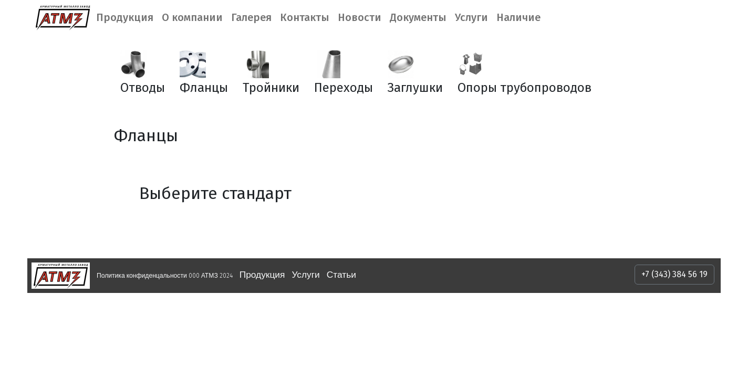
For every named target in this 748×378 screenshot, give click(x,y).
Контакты (304, 17)
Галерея (251, 17)
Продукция (124, 17)
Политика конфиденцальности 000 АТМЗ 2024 (165, 275)
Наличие (518, 17)
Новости (359, 17)
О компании (192, 17)
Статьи (341, 274)
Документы (418, 17)
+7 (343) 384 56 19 (674, 274)
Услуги (471, 17)
